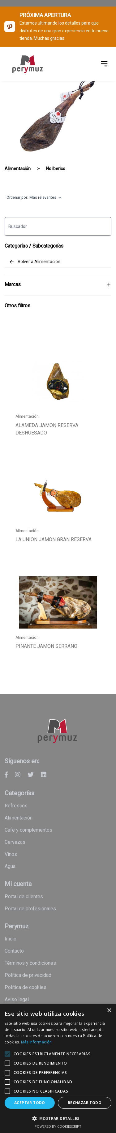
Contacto (14, 951)
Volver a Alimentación (34, 262)
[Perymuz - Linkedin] (43, 774)
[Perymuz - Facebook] (6, 774)
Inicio (10, 939)
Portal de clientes (24, 896)
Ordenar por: (34, 198)
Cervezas (15, 842)
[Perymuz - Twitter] (31, 774)
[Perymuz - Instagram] (17, 774)
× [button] (109, 1010)
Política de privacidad (28, 975)
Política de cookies (25, 987)
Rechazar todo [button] (84, 1102)
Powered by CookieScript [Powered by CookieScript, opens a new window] (58, 1126)
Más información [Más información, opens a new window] (36, 1042)
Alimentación (18, 168)
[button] (58, 1118)
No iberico (55, 168)
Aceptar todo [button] (29, 1102)
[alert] (58, 1068)
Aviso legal (17, 999)
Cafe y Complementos (28, 830)
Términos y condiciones (30, 963)
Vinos (11, 854)
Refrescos (16, 806)
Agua (10, 866)
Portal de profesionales (30, 909)
